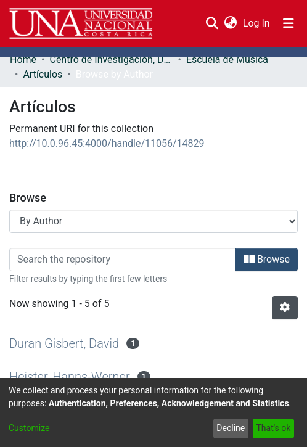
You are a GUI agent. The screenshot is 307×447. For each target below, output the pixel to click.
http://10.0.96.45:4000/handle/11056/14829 (107, 143)
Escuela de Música (227, 59)
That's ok (273, 428)
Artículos (42, 74)
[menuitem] (230, 23)
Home (23, 59)
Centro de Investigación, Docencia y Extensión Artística (111, 59)
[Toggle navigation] (288, 23)
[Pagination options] (285, 307)
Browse (267, 259)
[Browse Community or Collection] (153, 221)
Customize (29, 428)
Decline (230, 428)
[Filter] (122, 259)
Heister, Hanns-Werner (69, 376)
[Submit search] (211, 23)
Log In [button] (257, 23)
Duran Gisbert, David (64, 343)
